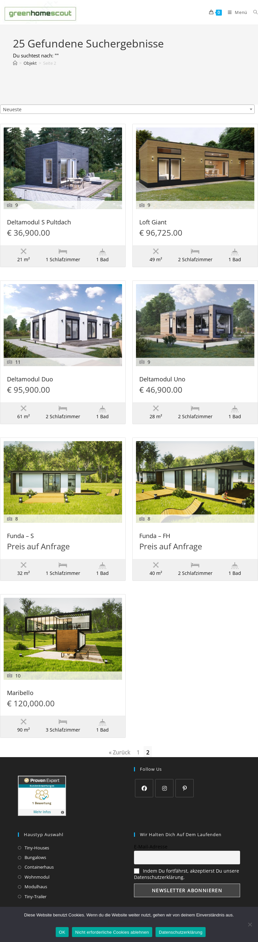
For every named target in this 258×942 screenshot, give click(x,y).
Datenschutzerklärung (129, 921)
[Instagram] (164, 788)
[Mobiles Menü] (235, 12)
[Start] (15, 63)
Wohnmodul (37, 877)
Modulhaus (36, 887)
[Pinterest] (184, 788)
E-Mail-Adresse (150, 846)
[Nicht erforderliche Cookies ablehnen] (249, 924)
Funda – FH (154, 536)
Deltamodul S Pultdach (39, 222)
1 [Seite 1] (138, 752)
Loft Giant (152, 222)
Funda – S (20, 536)
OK (62, 932)
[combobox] (127, 109)
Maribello (20, 693)
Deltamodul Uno (162, 379)
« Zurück (119, 752)
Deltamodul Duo (30, 379)
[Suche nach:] (253, 12)
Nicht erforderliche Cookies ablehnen (112, 932)
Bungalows (35, 857)
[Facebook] (144, 788)
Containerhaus (39, 867)
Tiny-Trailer (35, 897)
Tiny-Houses (37, 848)
